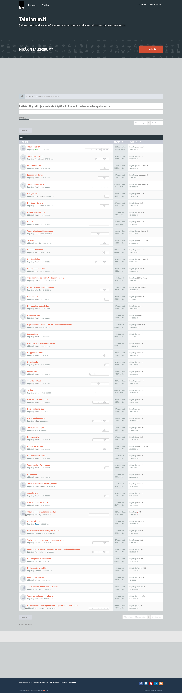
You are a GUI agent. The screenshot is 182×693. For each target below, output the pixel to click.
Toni (36, 149)
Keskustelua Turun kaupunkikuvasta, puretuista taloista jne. (52, 605)
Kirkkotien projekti (35, 446)
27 (104, 187)
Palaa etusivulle (25, 625)
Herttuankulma (33, 259)
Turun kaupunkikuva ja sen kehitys (41, 512)
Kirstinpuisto (32, 296)
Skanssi (30, 240)
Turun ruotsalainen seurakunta (40, 596)
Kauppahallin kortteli (36, 268)
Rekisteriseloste (25, 682)
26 (101, 187)
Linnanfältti (32, 371)
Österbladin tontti (35, 165)
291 (107, 149)
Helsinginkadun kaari (36, 409)
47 (107, 514)
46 (104, 514)
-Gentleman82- (40, 608)
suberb (139, 296)
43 (95, 514)
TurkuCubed (39, 159)
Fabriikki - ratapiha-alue (37, 399)
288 (96, 149)
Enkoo (37, 252)
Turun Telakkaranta (35, 184)
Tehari (37, 524)
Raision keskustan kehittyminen (40, 287)
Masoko (38, 327)
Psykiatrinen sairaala (36, 212)
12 (104, 374)
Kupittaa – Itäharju (35, 203)
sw (138, 512)
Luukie (139, 147)
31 (107, 224)
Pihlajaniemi (32, 193)
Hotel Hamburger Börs (36, 418)
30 (104, 224)
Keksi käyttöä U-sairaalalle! (39, 558)
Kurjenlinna (32, 474)
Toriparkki (31, 390)
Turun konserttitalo (35, 156)
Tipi (138, 315)
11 (107, 234)
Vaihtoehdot (128, 617)
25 (98, 187)
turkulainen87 (40, 486)
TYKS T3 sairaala (34, 381)
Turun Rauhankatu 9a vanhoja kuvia (42, 484)
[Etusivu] (22, 96)
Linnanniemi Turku (35, 175)
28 (107, 187)
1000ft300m (141, 278)
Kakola (30, 221)
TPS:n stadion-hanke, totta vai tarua (42, 586)
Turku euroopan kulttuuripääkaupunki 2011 (45, 540)
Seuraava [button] (158, 123)
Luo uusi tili (142, 5)
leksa (37, 421)
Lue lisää (151, 49)
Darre (139, 530)
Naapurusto (33, 5)
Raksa (139, 428)
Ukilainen (140, 287)
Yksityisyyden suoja (40, 682)
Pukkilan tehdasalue (35, 250)
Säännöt (64, 682)
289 (99, 149)
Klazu (139, 559)
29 (101, 224)
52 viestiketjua (140, 123)
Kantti (139, 156)
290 (103, 149)
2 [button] (152, 123)
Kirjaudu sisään (155, 5)
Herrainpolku (32, 362)
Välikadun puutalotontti (37, 502)
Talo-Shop (45, 5)
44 (98, 514)
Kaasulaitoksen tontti (36, 455)
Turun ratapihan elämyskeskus (40, 231)
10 (104, 234)
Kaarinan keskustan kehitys (38, 306)
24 (95, 187)
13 (107, 374)
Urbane (37, 393)
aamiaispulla (141, 231)
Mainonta (72, 682)
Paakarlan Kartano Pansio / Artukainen (43, 530)
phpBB (28, 690)
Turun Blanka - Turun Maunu (38, 465)
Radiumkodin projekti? (37, 568)
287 (92, 149)
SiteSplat (35, 690)
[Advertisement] (91, 76)
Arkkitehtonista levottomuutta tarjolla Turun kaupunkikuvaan (53, 549)
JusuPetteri (141, 165)
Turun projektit (33, 147)
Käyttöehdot (54, 682)
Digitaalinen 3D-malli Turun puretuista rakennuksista (49, 324)
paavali (37, 308)
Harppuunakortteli (35, 352)
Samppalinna (32, 334)
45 (101, 514)
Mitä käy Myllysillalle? (36, 577)
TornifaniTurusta (41, 280)
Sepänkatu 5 (32, 493)
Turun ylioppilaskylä (35, 427)
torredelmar (141, 175)
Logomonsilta (33, 437)
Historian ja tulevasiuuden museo (41, 343)
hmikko (139, 194)
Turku (22, 117)
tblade (139, 212)
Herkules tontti (33, 315)
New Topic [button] (25, 130)
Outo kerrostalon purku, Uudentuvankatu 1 (45, 278)
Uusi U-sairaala (33, 521)
